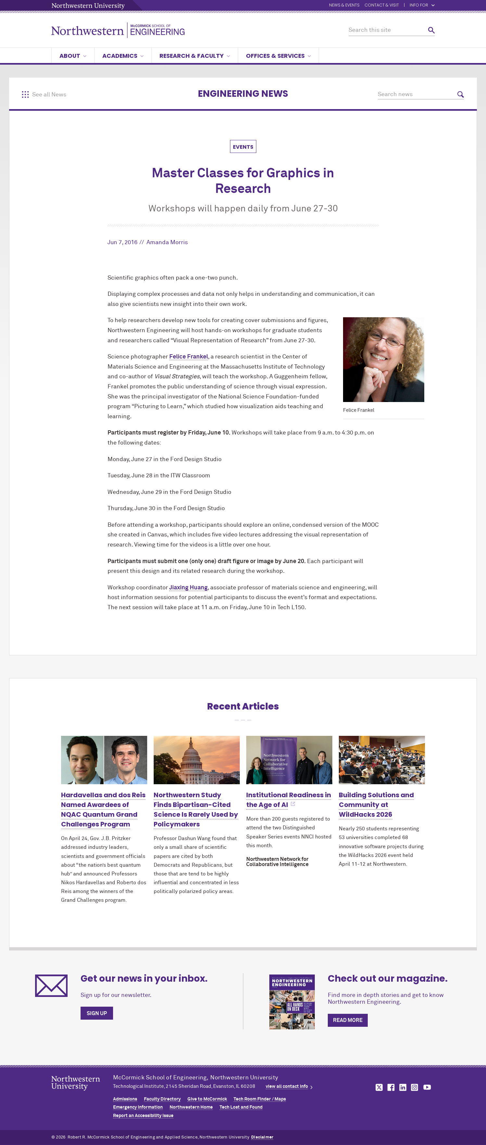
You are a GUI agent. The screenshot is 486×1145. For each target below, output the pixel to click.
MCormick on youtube (427, 1087)
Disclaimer (262, 1137)
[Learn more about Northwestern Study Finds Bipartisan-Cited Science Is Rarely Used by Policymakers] (197, 760)
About (72, 56)
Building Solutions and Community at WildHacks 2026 (376, 804)
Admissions (125, 1099)
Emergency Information (138, 1107)
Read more (348, 1020)
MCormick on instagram (415, 1087)
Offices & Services (278, 56)
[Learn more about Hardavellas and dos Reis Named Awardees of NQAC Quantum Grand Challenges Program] (104, 760)
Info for (422, 5)
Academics (123, 56)
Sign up (97, 1013)
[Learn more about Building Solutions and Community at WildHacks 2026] (382, 760)
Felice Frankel (188, 357)
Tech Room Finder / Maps (260, 1099)
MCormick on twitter (378, 1087)
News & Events (344, 5)
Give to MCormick (207, 1099)
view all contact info (287, 1086)
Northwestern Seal (82, 1093)
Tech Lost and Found (241, 1107)
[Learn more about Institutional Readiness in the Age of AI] (289, 760)
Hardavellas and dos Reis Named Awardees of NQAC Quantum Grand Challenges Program (103, 809)
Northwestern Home (191, 1107)
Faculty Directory (162, 1099)
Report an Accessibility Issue (143, 1116)
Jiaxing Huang (188, 588)
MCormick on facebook (390, 1087)
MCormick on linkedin (402, 1087)
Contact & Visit (381, 5)
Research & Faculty (195, 56)
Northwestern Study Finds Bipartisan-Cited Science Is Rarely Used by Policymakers (196, 809)
